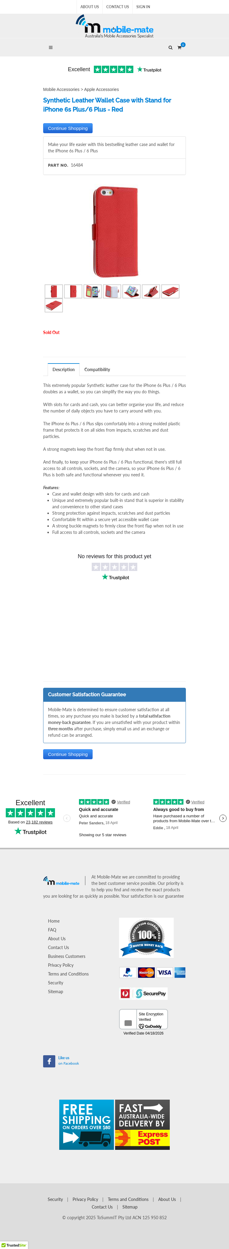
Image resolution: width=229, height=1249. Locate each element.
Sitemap (55, 991)
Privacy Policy (60, 965)
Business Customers (66, 956)
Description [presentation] (64, 369)
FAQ (52, 929)
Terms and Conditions (68, 973)
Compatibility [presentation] (97, 369)
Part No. (58, 165)
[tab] (64, 369)
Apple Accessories (101, 89)
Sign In (143, 7)
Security (55, 982)
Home (54, 921)
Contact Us (117, 7)
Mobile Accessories (61, 89)
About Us (89, 7)
